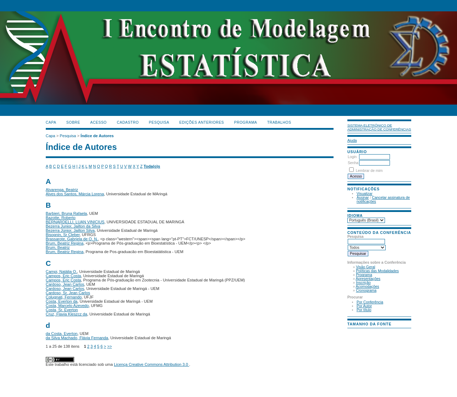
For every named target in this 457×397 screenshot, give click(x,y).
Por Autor (364, 306)
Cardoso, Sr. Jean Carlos (68, 293)
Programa (364, 275)
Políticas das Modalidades (377, 271)
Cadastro (128, 122)
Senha (353, 163)
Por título (364, 310)
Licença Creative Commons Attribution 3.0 (151, 364)
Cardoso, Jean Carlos (65, 284)
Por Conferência (370, 302)
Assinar (363, 198)
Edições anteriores (201, 122)
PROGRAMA (245, 122)
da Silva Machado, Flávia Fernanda (77, 338)
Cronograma (366, 290)
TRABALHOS (279, 122)
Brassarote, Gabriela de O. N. (72, 239)
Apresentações (368, 279)
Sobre (73, 122)
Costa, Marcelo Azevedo (67, 305)
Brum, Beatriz (58, 247)
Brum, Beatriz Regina (64, 243)
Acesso (98, 122)
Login (352, 157)
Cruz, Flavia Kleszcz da (66, 314)
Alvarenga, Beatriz (62, 190)
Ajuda (352, 140)
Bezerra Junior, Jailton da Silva (73, 226)
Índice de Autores (97, 136)
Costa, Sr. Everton (62, 310)
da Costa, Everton (62, 333)
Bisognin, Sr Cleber (63, 235)
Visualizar (365, 194)
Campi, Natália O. (61, 271)
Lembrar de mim (369, 171)
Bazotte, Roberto (61, 218)
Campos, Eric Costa (63, 276)
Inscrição (363, 283)
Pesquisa (159, 122)
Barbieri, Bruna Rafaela (66, 213)
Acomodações (367, 287)
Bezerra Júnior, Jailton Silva (70, 230)
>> (109, 346)
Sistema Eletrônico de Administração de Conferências (379, 127)
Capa (51, 122)
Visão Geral (365, 267)
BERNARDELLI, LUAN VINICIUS (75, 222)
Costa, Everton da (62, 301)
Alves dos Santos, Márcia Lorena (75, 194)
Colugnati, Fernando (64, 297)
